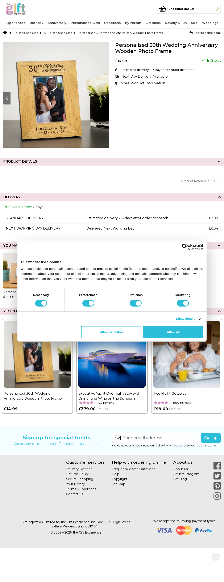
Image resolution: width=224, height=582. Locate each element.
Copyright (119, 479)
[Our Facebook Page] (217, 466)
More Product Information (143, 83)
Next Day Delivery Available (144, 76)
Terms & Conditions (81, 489)
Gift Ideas (153, 23)
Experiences (15, 23)
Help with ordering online (139, 462)
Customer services (85, 462)
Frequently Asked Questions (133, 469)
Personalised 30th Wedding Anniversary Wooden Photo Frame (120, 32)
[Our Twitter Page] (217, 476)
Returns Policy (77, 474)
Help (115, 474)
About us (183, 462)
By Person (133, 23)
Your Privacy (75, 484)
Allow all (173, 332)
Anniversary (56, 23)
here (167, 445)
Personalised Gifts (85, 23)
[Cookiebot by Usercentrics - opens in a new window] (185, 247)
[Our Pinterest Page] (217, 486)
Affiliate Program (186, 474)
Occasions (112, 23)
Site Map (118, 484)
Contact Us (74, 494)
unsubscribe (192, 445)
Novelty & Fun (176, 23)
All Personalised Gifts (58, 32)
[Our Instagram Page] (217, 496)
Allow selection (111, 332)
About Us (180, 469)
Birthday (36, 23)
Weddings (210, 23)
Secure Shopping (79, 479)
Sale (194, 23)
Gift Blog (180, 479)
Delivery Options (79, 469)
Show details (185, 318)
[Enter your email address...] (161, 438)
